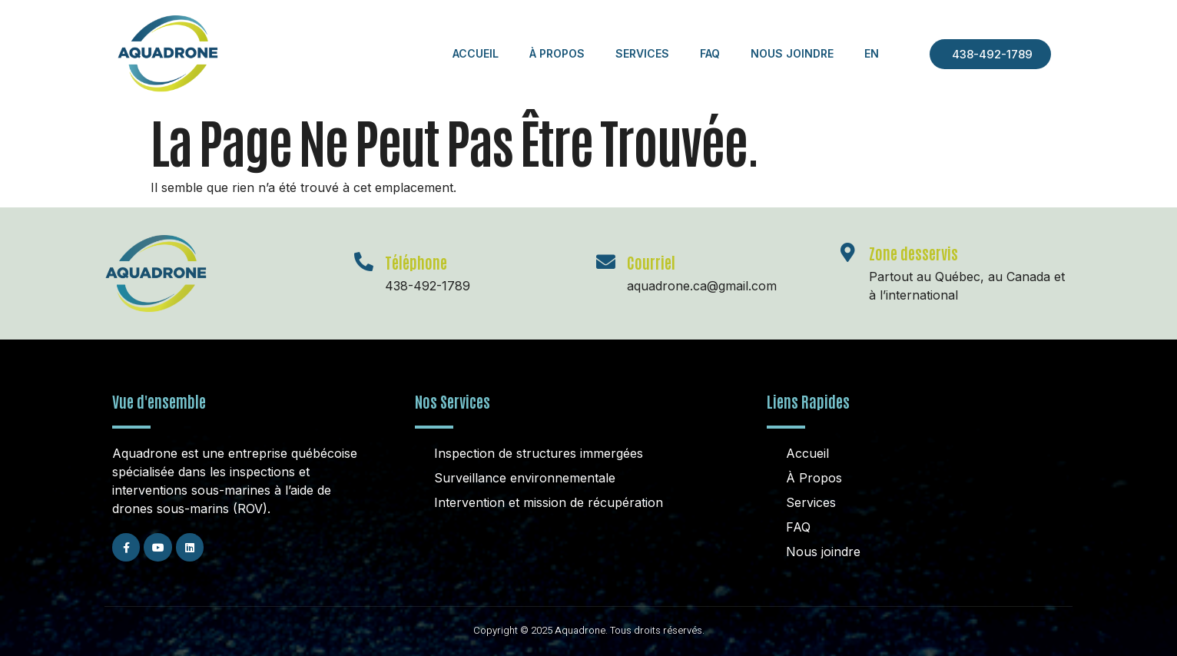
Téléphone (416, 262)
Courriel (651, 262)
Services (642, 53)
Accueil (476, 53)
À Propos (557, 53)
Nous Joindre (792, 53)
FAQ (710, 53)
